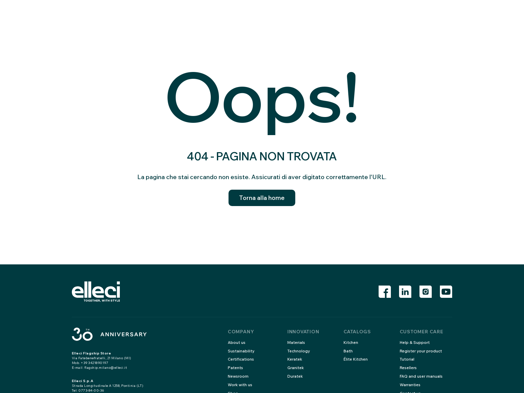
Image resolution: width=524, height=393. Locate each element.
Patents (235, 367)
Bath (348, 350)
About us (237, 342)
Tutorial (407, 359)
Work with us (240, 384)
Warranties (411, 384)
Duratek (295, 376)
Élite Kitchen (356, 359)
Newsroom (239, 376)
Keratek (295, 359)
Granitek (296, 367)
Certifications (241, 359)
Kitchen (351, 342)
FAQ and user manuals (421, 376)
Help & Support (415, 342)
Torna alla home (262, 198)
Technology (299, 350)
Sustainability (241, 350)
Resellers (409, 367)
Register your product (422, 350)
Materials (296, 342)
